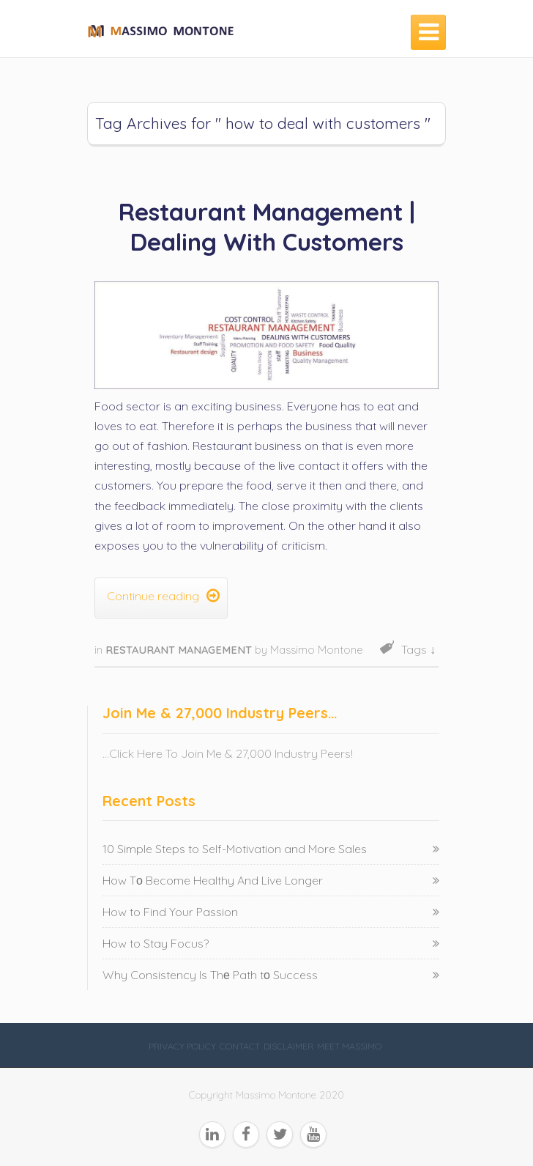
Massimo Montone (316, 650)
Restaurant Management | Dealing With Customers (267, 226)
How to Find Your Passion (170, 911)
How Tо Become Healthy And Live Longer (212, 880)
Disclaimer (288, 1046)
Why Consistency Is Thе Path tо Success (210, 974)
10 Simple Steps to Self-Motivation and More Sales (234, 848)
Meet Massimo (349, 1046)
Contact (240, 1046)
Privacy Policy (182, 1046)
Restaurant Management (180, 650)
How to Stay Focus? (155, 943)
